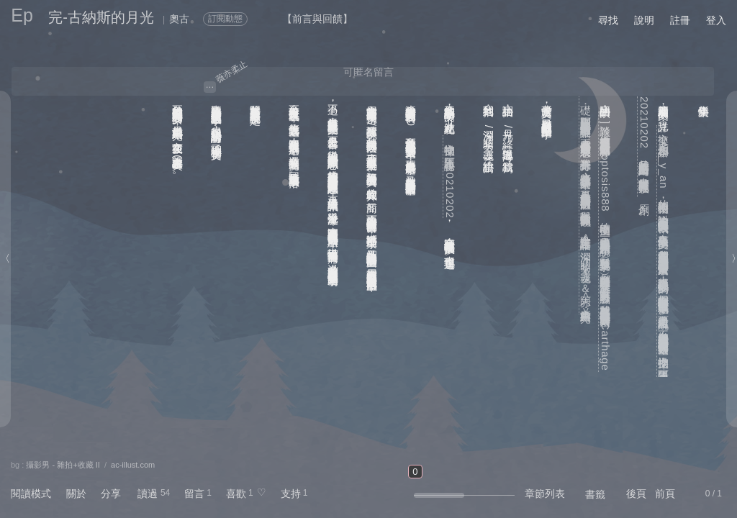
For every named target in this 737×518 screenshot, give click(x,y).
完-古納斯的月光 (101, 17)
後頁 (636, 493)
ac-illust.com (133, 464)
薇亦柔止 (231, 71)
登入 (716, 20)
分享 (111, 493)
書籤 (595, 494)
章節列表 (545, 493)
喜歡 (236, 493)
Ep (22, 15)
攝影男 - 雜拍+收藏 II (62, 464)
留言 (194, 493)
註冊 (680, 20)
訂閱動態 (225, 19)
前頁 (665, 493)
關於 (76, 493)
